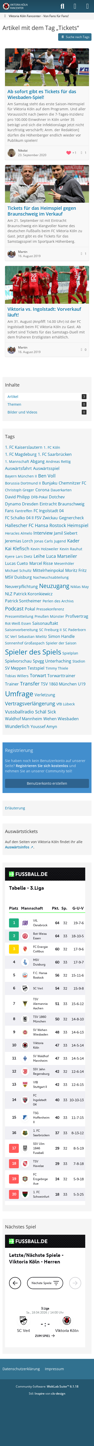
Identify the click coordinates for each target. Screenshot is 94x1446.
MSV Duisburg (18, 577)
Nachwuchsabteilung (51, 577)
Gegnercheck (71, 518)
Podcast (14, 608)
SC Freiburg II (50, 629)
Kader (73, 541)
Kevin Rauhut (71, 548)
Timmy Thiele (57, 668)
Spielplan (70, 653)
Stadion (78, 661)
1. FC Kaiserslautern (23, 447)
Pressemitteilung (19, 616)
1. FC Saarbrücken (55, 454)
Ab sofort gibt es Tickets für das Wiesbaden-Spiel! (42, 94)
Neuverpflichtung (21, 586)
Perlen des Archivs (58, 601)
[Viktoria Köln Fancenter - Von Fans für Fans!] (18, 6)
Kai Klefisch (17, 548)
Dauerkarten (61, 490)
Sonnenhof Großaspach (25, 643)
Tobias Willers (17, 675)
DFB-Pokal (39, 497)
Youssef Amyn (44, 726)
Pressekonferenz (50, 609)
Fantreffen (23, 510)
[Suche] (62, 6)
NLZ (8, 594)
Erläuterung (15, 808)
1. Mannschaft (17, 461)
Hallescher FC (19, 525)
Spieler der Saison (61, 643)
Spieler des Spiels (33, 652)
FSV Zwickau (46, 518)
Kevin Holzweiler (44, 548)
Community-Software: (47, 1386)
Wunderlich (17, 726)
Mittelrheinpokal (48, 570)
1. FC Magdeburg (21, 454)
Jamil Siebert (65, 533)
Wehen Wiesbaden (61, 718)
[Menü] (87, 6)
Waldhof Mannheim (23, 718)
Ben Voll (47, 476)
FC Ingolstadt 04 (49, 510)
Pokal (30, 609)
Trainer (12, 684)
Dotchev (57, 497)
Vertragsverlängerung (30, 703)
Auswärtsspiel (46, 468)
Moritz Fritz (76, 570)
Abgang (37, 461)
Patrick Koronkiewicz (33, 594)
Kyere (10, 556)
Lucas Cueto (16, 563)
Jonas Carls (43, 541)
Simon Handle (61, 636)
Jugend (60, 541)
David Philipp (17, 497)
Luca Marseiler (61, 556)
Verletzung (45, 695)
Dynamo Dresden (21, 504)
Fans (9, 510)
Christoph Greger (19, 490)
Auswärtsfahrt (18, 468)
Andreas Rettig (58, 461)
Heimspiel (77, 525)
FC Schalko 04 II (19, 518)
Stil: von (47, 1393)
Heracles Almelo (18, 533)
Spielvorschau (18, 661)
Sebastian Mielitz (32, 636)
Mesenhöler (64, 563)
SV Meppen (15, 668)
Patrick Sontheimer (23, 601)
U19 (81, 684)
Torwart (38, 675)
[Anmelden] (75, 6)
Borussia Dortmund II (23, 483)
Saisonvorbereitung (21, 629)
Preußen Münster (49, 616)
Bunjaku (49, 483)
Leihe (39, 556)
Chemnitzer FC (72, 483)
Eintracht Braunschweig (62, 504)
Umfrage (19, 693)
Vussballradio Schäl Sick (30, 712)
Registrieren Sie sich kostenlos (42, 765)
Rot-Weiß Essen (18, 623)
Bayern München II (21, 476)
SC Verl (11, 636)
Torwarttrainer (61, 675)
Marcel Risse (41, 563)
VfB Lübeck (65, 704)
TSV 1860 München (59, 684)
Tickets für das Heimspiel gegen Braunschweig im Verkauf (42, 211)
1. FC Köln (52, 447)
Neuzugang (54, 586)
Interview (43, 533)
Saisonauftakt (45, 623)
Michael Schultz (18, 570)
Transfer (30, 683)
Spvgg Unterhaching (52, 661)
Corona (42, 490)
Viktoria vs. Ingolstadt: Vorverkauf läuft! (44, 312)
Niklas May (79, 586)
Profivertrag (76, 616)
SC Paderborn (74, 629)
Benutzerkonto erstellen (47, 783)
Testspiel (36, 668)
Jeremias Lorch (19, 541)
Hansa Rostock (50, 525)
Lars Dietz (24, 556)
